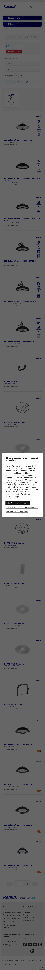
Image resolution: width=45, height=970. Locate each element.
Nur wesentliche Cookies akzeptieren (22, 508)
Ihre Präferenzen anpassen (17, 512)
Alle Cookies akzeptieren (17, 503)
